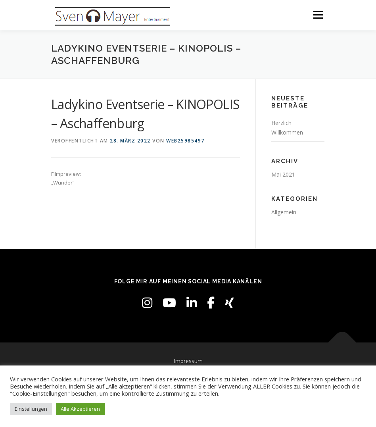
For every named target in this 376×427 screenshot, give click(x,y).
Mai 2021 (283, 174)
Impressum (188, 361)
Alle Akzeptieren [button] (80, 408)
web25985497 (185, 140)
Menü (318, 14)
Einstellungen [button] (31, 408)
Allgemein (283, 212)
